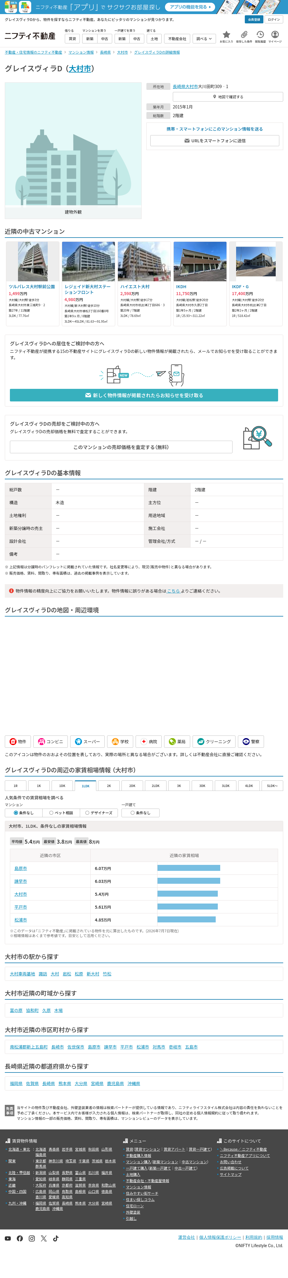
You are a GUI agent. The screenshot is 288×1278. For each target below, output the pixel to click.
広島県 (40, 1191)
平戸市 (20, 907)
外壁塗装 (133, 1211)
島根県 (80, 1191)
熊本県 (64, 1083)
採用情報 (274, 1237)
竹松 (107, 974)
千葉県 (84, 1160)
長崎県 (179, 86)
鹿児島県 (115, 1083)
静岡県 (67, 1178)
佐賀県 (32, 1083)
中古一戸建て (185, 1167)
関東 (12, 1160)
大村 (55, 974)
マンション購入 (138, 1161)
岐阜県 (54, 1178)
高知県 (67, 1196)
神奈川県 (56, 1160)
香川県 (40, 1196)
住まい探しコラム (140, 1199)
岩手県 (67, 1149)
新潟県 (40, 1172)
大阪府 (40, 1185)
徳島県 (106, 1191)
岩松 (67, 974)
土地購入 (133, 1174)
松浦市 (20, 920)
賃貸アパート (174, 1149)
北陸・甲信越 (19, 1172)
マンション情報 (138, 1186)
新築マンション (165, 1161)
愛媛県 (54, 1196)
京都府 (67, 1185)
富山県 (80, 1172)
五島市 (191, 1047)
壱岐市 (175, 1047)
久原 (46, 1010)
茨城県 (97, 1160)
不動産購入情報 (138, 1155)
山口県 (93, 1191)
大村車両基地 (22, 974)
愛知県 (40, 1178)
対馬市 (159, 1047)
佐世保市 (76, 1047)
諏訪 (43, 974)
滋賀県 (80, 1185)
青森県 (54, 1149)
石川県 (93, 1172)
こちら (173, 591)
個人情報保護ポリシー (220, 1237)
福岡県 (16, 1083)
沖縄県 (134, 1083)
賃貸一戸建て (199, 1149)
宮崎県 (97, 1083)
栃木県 (110, 1160)
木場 (58, 1010)
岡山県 (54, 1191)
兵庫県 (54, 1185)
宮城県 (80, 1149)
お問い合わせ (231, 1161)
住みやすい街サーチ (142, 1193)
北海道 (40, 1149)
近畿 (12, 1185)
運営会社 (186, 1237)
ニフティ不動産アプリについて (245, 1155)
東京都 (40, 1160)
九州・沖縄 (17, 1203)
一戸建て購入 (137, 1167)
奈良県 (93, 1185)
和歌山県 (108, 1185)
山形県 (106, 1149)
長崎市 (57, 1047)
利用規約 (253, 1237)
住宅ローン (135, 1205)
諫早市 (20, 881)
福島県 (40, 1154)
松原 (79, 974)
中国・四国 (17, 1191)
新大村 (93, 974)
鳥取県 (67, 1191)
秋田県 (93, 1149)
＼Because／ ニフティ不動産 (243, 1149)
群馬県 (40, 1166)
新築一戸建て (160, 1167)
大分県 (81, 1083)
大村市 (80, 68)
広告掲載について (234, 1167)
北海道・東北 (19, 1149)
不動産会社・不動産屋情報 (147, 1180)
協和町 (32, 1010)
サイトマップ (231, 1174)
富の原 (16, 1010)
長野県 (67, 1172)
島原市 (20, 868)
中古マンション (194, 1161)
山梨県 (54, 1172)
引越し (131, 1218)
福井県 (106, 1172)
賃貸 (129, 1149)
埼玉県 (70, 1160)
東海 (12, 1178)
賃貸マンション (147, 1149)
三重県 (80, 1178)
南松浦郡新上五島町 (29, 1047)
